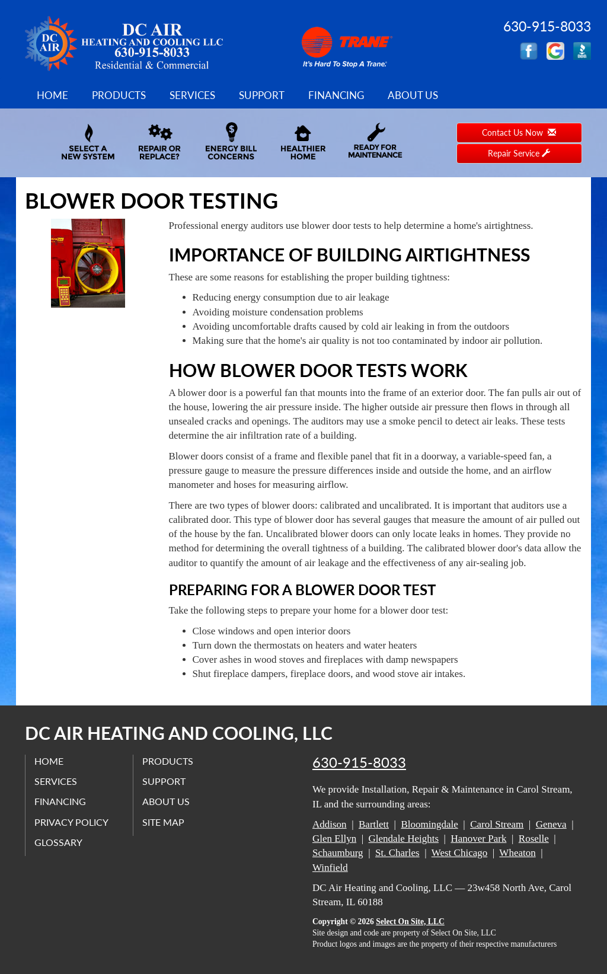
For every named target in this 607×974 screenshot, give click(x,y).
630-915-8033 (359, 762)
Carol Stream (496, 824)
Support (262, 95)
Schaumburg (337, 852)
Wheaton (517, 852)
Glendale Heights (404, 838)
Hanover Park (478, 838)
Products (119, 95)
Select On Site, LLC (410, 921)
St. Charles (397, 852)
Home (52, 95)
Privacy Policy (71, 822)
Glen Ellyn (334, 838)
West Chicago (459, 852)
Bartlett (374, 824)
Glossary (58, 842)
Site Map (163, 822)
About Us (413, 95)
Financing (336, 95)
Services (192, 95)
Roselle (534, 838)
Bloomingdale (429, 824)
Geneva (551, 824)
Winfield (330, 867)
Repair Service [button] (519, 153)
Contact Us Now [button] (519, 132)
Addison (329, 824)
